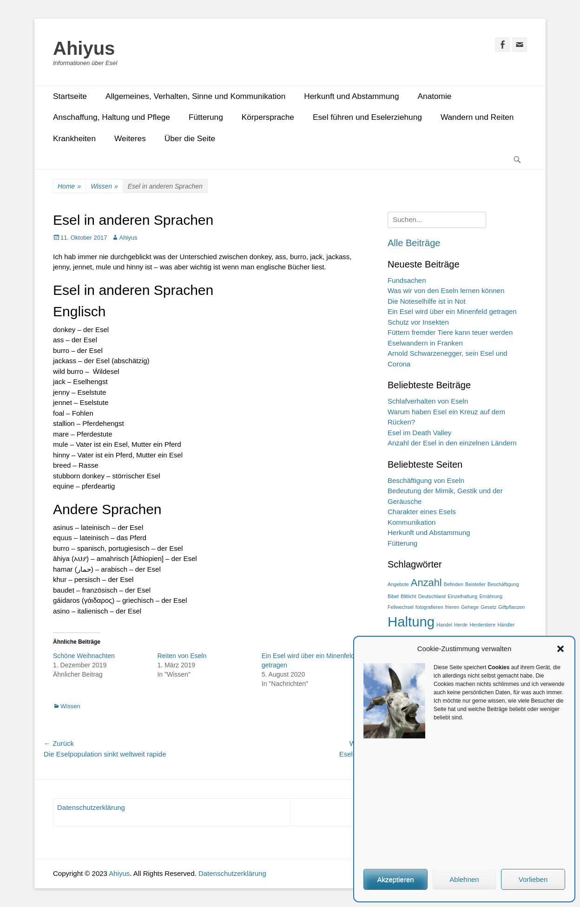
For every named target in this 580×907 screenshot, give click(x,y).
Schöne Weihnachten (84, 655)
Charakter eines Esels (422, 511)
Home (69, 186)
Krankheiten (74, 138)
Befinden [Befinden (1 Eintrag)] (453, 584)
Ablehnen (464, 879)
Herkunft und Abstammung (351, 96)
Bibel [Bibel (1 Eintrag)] (393, 596)
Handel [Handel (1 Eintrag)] (444, 624)
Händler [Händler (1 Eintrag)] (505, 624)
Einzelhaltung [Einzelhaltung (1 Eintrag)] (462, 596)
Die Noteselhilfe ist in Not (427, 301)
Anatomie (435, 96)
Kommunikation (411, 522)
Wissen (104, 186)
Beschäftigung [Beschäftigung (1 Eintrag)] (503, 584)
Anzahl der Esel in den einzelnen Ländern (452, 443)
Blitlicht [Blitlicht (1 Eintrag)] (408, 596)
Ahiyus (84, 48)
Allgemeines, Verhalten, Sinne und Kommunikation (195, 96)
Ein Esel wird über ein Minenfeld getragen (452, 311)
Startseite (70, 96)
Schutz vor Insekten (418, 322)
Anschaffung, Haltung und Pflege (111, 117)
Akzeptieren (395, 879)
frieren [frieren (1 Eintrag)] (452, 607)
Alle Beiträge (414, 243)
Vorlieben (533, 879)
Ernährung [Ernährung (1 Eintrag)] (490, 596)
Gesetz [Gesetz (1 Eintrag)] (488, 607)
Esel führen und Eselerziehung (367, 117)
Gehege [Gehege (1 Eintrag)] (470, 607)
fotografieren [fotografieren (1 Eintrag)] (429, 607)
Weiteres (130, 138)
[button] (560, 648)
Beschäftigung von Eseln (426, 480)
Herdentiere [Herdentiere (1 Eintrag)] (482, 624)
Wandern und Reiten (477, 117)
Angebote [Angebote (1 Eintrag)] (398, 584)
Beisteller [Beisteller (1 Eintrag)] (475, 584)
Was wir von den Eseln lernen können (446, 290)
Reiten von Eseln (181, 655)
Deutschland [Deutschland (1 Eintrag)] (432, 596)
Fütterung (206, 117)
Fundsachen (407, 280)
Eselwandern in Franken (425, 343)
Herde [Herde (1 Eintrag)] (461, 624)
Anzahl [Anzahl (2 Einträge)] (426, 582)
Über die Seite (190, 138)
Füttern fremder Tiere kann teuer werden (450, 332)
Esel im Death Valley (419, 433)
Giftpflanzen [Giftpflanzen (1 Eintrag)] (511, 607)
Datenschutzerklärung (91, 807)
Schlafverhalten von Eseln (428, 401)
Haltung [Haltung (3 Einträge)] (411, 621)
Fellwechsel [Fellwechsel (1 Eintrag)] (401, 607)
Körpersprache (268, 117)
